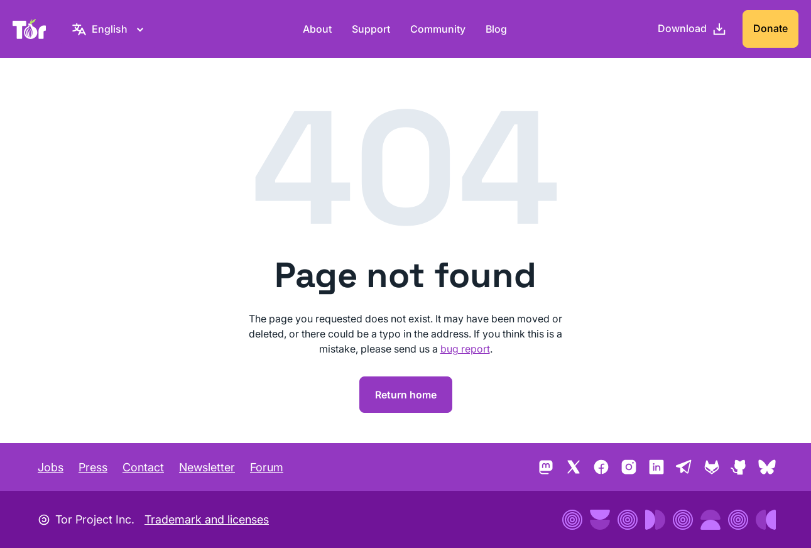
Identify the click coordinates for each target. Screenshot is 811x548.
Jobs (50, 467)
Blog (496, 29)
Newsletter (207, 467)
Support (371, 29)
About (317, 29)
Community (437, 29)
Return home (406, 394)
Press (93, 467)
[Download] (692, 29)
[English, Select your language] (109, 29)
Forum (266, 467)
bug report (465, 348)
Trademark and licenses (206, 519)
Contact (143, 467)
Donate (770, 28)
